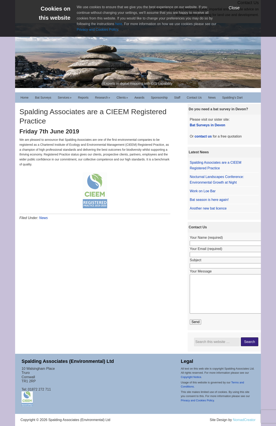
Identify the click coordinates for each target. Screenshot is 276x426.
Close (234, 7)
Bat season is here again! (209, 200)
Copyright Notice (191, 377)
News (43, 218)
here (118, 24)
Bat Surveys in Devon (207, 125)
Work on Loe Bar (203, 191)
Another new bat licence (208, 208)
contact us (203, 136)
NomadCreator (244, 420)
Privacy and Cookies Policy (97, 29)
